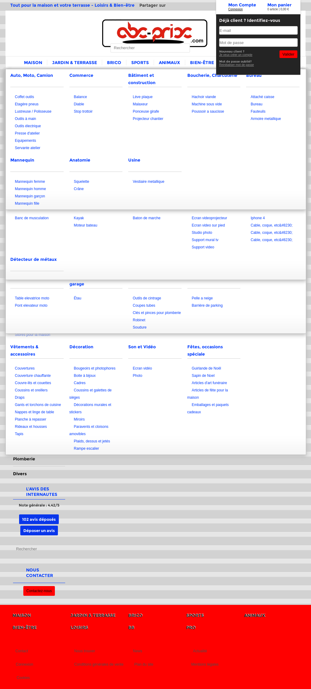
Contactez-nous (39, 591)
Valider (288, 54)
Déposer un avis (39, 530)
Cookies (23, 678)
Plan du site (143, 664)
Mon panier (279, 5)
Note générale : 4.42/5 (39, 505)
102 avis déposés (39, 519)
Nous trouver (84, 651)
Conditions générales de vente (98, 664)
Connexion (235, 9)
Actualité (200, 651)
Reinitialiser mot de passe (236, 65)
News (137, 651)
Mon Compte (242, 5)
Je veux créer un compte (235, 54)
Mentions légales (205, 664)
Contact (21, 651)
